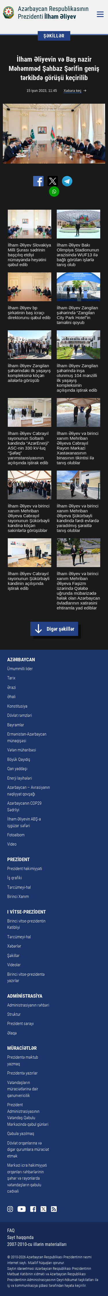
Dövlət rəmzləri (19, 715)
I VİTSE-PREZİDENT (26, 912)
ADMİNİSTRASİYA (24, 996)
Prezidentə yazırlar (22, 1073)
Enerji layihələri (19, 778)
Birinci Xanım (18, 896)
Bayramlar (15, 724)
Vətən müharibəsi (21, 750)
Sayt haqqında (20, 1237)
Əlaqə (12, 1033)
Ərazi (11, 687)
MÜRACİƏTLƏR (22, 1048)
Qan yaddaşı (17, 768)
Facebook (33, 1209)
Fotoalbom (15, 835)
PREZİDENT (18, 859)
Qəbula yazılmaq (20, 1133)
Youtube (22, 1209)
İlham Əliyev (60, 16)
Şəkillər (13, 955)
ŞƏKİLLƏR (54, 36)
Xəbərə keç (73, 91)
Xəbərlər (14, 946)
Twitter (43, 1209)
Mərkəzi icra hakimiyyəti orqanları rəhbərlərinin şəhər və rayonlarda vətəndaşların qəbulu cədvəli (27, 1178)
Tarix (11, 678)
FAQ (11, 1230)
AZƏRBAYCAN (21, 659)
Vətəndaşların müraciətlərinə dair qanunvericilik (22, 1089)
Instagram (10, 1209)
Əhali (11, 696)
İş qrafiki (14, 877)
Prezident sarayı (20, 1023)
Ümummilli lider (20, 668)
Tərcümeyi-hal (19, 887)
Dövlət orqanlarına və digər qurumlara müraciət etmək (28, 1149)
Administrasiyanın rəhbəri (28, 1005)
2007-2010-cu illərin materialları (37, 1244)
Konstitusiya (17, 706)
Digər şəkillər (60, 629)
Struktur (14, 1014)
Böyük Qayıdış (18, 759)
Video (11, 844)
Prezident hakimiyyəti (24, 868)
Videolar (14, 964)
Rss (54, 1209)
